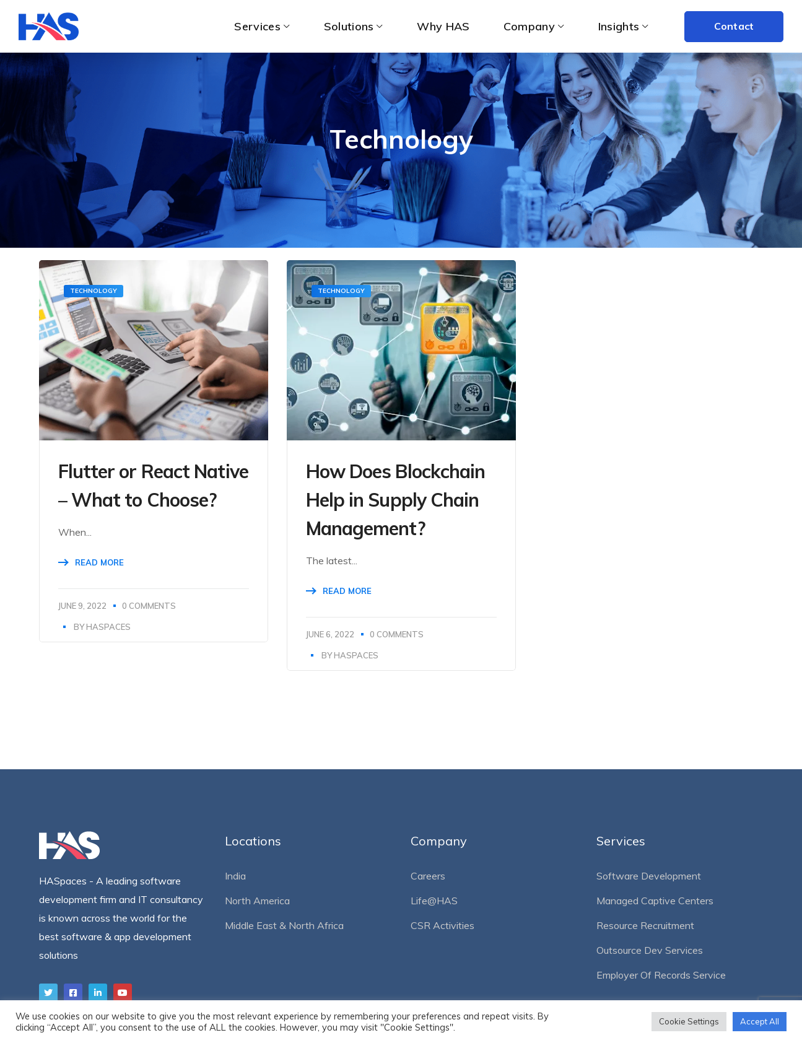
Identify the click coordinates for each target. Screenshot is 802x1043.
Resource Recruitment (645, 925)
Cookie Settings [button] (689, 1021)
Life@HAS (434, 900)
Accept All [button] (759, 1021)
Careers (428, 876)
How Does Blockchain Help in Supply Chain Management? (396, 500)
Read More (99, 562)
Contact (734, 26)
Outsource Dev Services (649, 950)
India (235, 876)
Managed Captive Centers (654, 900)
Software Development (648, 876)
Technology (93, 291)
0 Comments (149, 606)
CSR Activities (442, 925)
